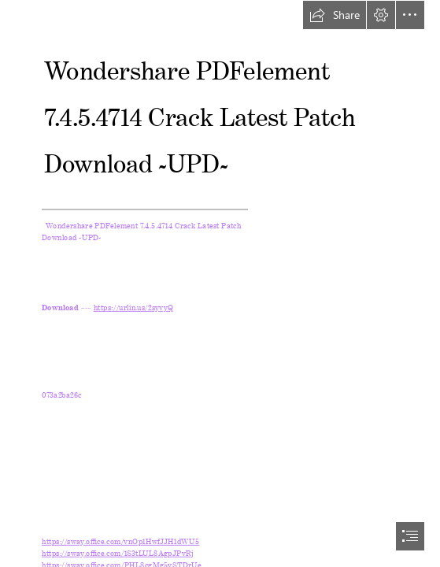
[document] (220, 283)
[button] (334, 15)
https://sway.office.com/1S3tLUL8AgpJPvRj (118, 551)
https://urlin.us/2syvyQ (134, 306)
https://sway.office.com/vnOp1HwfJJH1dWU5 (120, 540)
